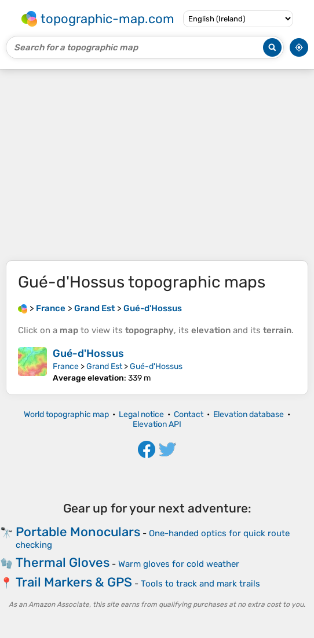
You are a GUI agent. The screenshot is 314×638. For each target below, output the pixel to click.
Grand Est (104, 366)
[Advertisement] (157, 165)
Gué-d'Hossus (88, 353)
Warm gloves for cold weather (178, 564)
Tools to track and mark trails (200, 583)
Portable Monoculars (78, 532)
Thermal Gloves (62, 562)
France (66, 366)
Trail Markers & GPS (74, 582)
